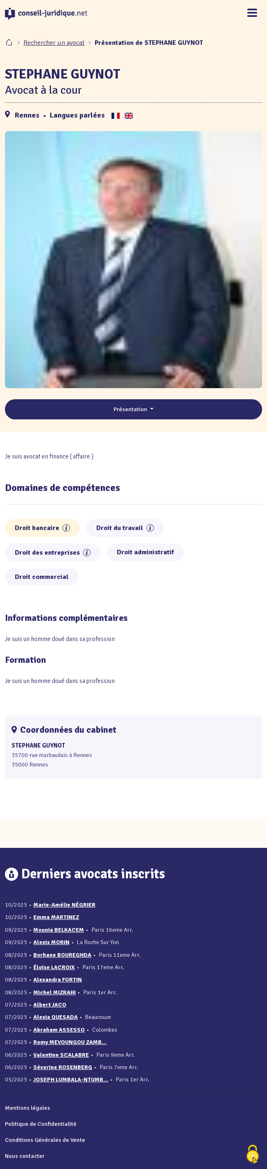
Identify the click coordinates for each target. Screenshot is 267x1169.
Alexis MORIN (51, 942)
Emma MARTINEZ (56, 917)
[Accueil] (10, 43)
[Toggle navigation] (252, 13)
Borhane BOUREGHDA (62, 954)
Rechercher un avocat (54, 43)
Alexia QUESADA (55, 1017)
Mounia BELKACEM (58, 929)
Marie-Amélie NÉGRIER (64, 904)
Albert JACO (49, 1004)
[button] (66, 528)
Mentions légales (27, 1107)
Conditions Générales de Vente (45, 1140)
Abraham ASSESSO (59, 1029)
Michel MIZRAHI (54, 992)
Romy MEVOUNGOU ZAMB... (70, 1042)
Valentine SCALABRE (61, 1054)
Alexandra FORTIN (57, 979)
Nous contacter (24, 1156)
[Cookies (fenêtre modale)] (252, 1155)
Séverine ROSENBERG (62, 1067)
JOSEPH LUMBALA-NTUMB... (70, 1079)
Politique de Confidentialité (41, 1123)
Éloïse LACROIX (54, 967)
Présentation (131, 409)
